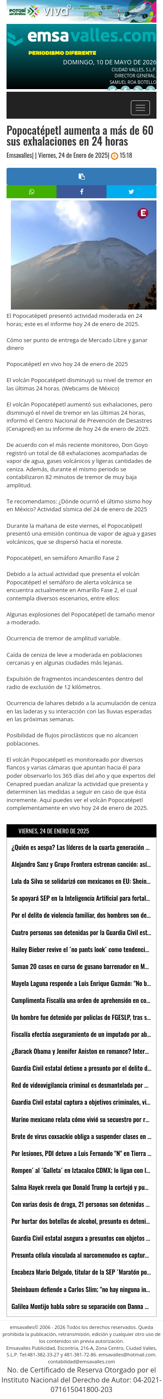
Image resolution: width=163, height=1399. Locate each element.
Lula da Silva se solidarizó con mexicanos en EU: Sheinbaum (85, 881)
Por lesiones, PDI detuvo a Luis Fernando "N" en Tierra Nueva (86, 1153)
